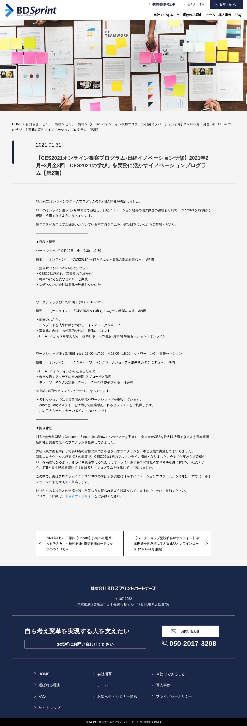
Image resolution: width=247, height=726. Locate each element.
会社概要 (104, 674)
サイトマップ (49, 708)
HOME (43, 674)
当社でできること (167, 15)
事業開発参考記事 (163, 4)
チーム (210, 15)
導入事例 (224, 15)
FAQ (238, 15)
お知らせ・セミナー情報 (117, 696)
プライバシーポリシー (174, 696)
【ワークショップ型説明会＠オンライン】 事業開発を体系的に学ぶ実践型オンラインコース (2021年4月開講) (167, 543)
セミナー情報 (195, 4)
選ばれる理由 (192, 15)
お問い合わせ (228, 4)
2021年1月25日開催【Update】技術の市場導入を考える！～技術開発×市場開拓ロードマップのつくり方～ (79, 543)
